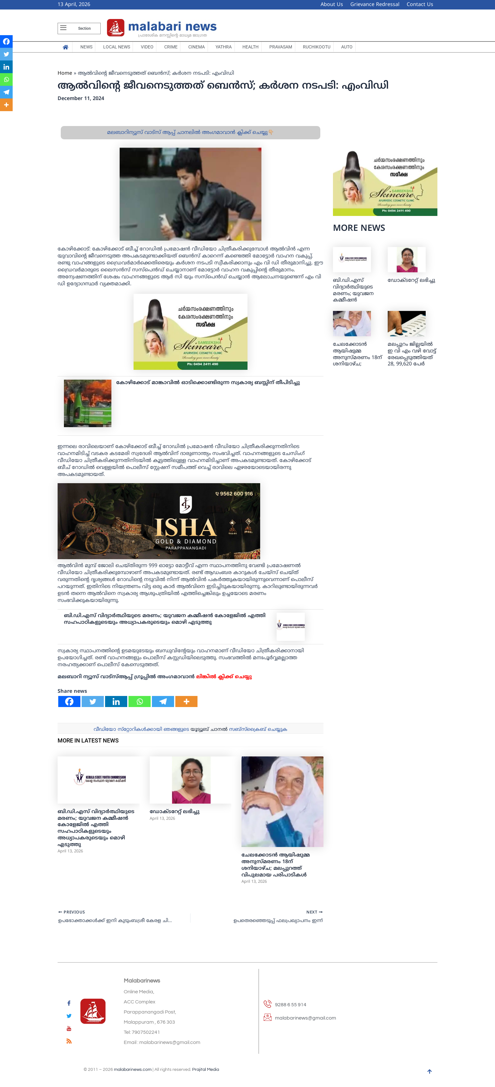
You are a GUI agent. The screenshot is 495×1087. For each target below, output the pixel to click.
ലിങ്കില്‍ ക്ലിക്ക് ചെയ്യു (224, 681)
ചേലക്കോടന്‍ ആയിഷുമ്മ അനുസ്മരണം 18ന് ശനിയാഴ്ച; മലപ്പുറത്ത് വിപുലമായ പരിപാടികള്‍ (275, 869)
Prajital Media (205, 1069)
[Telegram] (163, 705)
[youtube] (69, 1029)
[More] (186, 705)
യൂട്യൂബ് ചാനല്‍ (209, 734)
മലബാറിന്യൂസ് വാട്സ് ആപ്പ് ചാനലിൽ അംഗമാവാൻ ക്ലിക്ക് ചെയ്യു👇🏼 (190, 137)
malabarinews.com (133, 1069)
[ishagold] (159, 525)
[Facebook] (69, 705)
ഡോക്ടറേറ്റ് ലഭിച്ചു (174, 816)
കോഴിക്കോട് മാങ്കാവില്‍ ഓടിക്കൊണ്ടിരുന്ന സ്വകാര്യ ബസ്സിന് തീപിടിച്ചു (208, 387)
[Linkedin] (116, 705)
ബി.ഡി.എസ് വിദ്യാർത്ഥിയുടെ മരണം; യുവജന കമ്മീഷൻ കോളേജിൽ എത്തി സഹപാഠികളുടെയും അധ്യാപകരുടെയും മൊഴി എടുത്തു (165, 623)
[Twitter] (93, 705)
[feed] (69, 1042)
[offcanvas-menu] (63, 28)
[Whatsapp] (139, 705)
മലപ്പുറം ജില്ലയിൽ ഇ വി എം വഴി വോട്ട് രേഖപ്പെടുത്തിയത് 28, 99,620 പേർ (412, 358)
